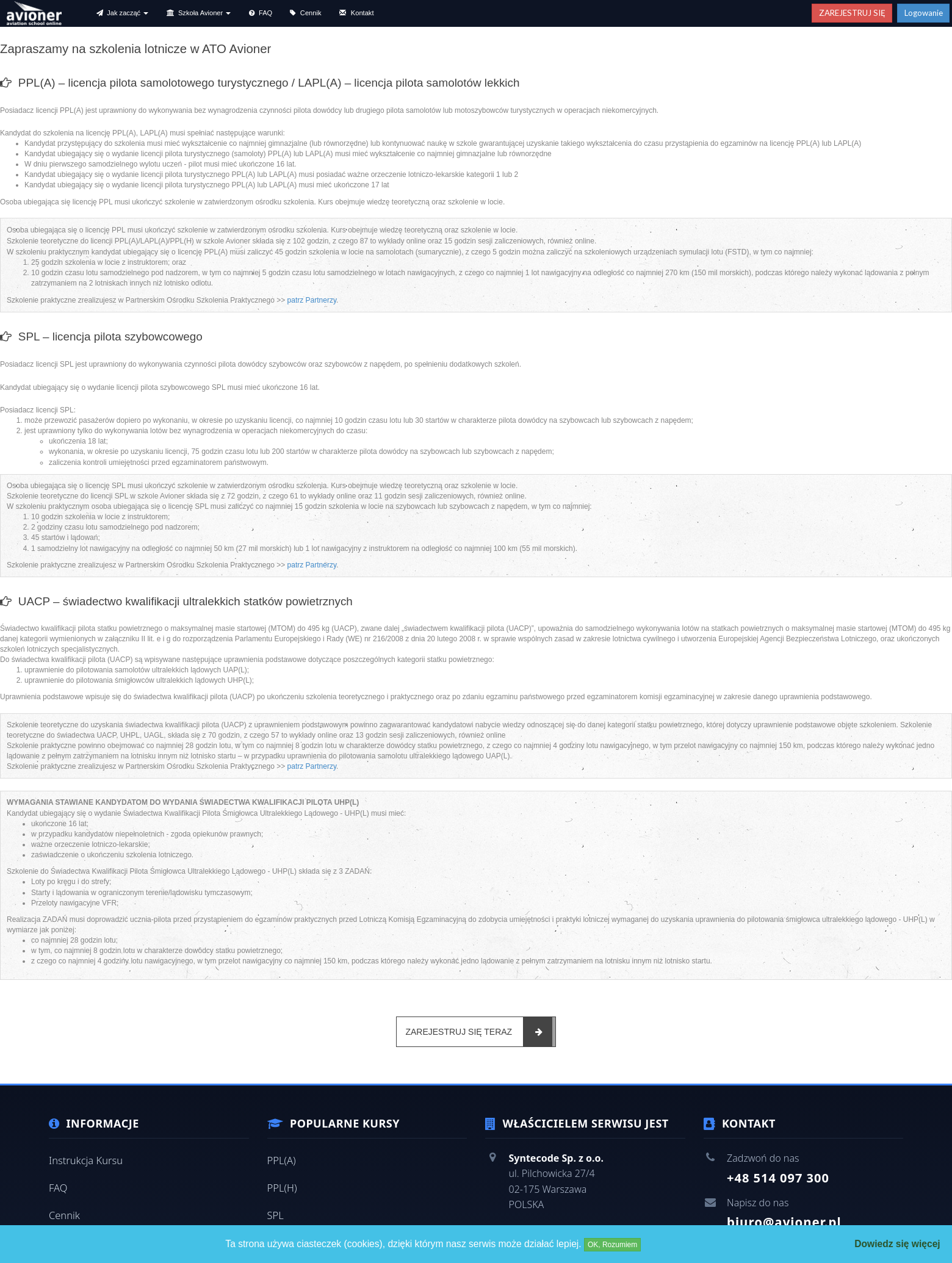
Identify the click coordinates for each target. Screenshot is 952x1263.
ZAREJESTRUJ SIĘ (852, 13)
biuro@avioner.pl (782, 1222)
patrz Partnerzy (311, 301)
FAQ (58, 1186)
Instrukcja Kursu (84, 1160)
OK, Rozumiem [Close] (612, 1244)
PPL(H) (282, 1186)
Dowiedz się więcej (897, 1244)
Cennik (64, 1212)
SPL (275, 1212)
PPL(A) (281, 1160)
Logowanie (923, 13)
